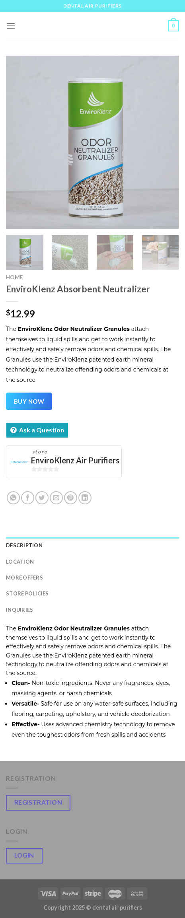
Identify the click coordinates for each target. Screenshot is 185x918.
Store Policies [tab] (27, 593)
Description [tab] (24, 545)
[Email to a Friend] (56, 497)
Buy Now (29, 401)
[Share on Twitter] (42, 497)
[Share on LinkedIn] (85, 497)
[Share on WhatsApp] (13, 497)
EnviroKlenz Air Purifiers (75, 460)
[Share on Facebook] (27, 497)
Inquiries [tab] (19, 610)
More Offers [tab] (24, 577)
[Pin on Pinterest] (70, 497)
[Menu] (11, 25)
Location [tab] (20, 561)
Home (14, 277)
